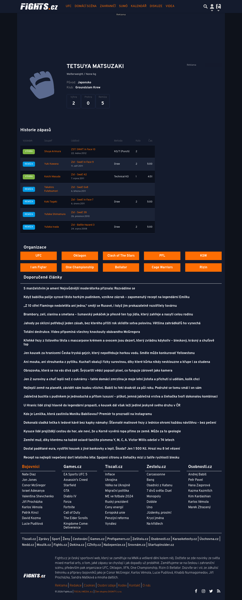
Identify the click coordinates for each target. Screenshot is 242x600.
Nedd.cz (28, 545)
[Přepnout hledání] (205, 6)
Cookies (89, 586)
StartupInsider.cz (161, 545)
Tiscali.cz (29, 539)
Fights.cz (60, 545)
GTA (66, 491)
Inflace (110, 475)
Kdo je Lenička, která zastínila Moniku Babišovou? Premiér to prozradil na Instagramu (88, 414)
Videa (170, 6)
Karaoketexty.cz (185, 539)
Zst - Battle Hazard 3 (82, 225)
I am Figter (38, 267)
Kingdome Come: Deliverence (75, 526)
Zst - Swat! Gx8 (79, 187)
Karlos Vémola (32, 507)
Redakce (75, 586)
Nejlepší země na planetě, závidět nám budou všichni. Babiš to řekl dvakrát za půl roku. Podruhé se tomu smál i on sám (113, 388)
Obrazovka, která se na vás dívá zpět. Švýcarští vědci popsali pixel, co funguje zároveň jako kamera (98, 371)
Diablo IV (69, 497)
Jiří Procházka (32, 502)
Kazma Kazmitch (200, 491)
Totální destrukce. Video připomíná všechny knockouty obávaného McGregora (82, 332)
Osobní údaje (106, 586)
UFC (68, 6)
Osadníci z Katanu (159, 485)
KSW (203, 256)
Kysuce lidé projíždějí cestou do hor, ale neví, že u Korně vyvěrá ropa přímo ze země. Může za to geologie (102, 432)
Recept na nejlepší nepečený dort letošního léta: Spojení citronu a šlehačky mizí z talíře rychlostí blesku (101, 458)
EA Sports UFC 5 (75, 475)
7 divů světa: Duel (159, 491)
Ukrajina (111, 480)
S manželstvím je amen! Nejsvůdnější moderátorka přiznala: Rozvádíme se (79, 289)
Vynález (111, 524)
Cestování (80, 539)
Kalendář (139, 6)
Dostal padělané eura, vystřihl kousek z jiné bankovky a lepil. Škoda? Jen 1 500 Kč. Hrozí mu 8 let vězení (102, 449)
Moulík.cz (44, 545)
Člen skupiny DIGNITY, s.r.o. (108, 591)
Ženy (66, 539)
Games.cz (97, 539)
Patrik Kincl (30, 513)
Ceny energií (114, 507)
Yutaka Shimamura (54, 214)
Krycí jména (155, 518)
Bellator (121, 267)
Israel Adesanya (33, 491)
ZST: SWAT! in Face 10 (83, 149)
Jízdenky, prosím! (159, 513)
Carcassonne (156, 475)
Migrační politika (117, 491)
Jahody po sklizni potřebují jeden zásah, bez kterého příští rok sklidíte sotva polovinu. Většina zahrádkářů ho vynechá (112, 323)
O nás (147, 586)
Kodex (123, 586)
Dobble (152, 502)
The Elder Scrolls (75, 518)
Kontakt (135, 586)
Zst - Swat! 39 (79, 212)
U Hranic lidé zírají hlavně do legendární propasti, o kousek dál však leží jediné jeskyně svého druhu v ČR (102, 406)
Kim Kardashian (199, 497)
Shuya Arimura (52, 151)
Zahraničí (108, 6)
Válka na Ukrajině (117, 485)
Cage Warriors (162, 267)
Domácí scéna (86, 6)
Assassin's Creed (75, 480)
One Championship (80, 267)
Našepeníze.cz (114, 545)
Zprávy (44, 539)
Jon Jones (29, 480)
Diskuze (156, 6)
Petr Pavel (195, 480)
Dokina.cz (77, 545)
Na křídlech (155, 524)
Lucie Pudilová (32, 524)
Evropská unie (115, 513)
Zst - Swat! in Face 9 (82, 162)
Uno (149, 507)
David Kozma (31, 518)
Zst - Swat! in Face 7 (82, 199)
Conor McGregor (34, 485)
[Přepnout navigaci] (212, 6)
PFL (162, 256)
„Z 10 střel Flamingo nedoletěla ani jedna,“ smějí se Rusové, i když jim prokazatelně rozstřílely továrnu (100, 306)
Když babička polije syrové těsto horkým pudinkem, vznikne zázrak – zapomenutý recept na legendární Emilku (106, 297)
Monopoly (154, 497)
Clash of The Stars (120, 256)
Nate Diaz (29, 475)
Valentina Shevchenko (38, 497)
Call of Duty (71, 513)
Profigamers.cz (118, 539)
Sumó (123, 6)
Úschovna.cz (209, 539)
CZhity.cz (94, 545)
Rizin (203, 267)
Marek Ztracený (199, 507)
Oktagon (79, 256)
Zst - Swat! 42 (79, 174)
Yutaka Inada (51, 227)
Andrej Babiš (197, 475)
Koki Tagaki (50, 201)
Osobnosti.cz (160, 539)
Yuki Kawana (51, 164)
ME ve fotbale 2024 (119, 497)
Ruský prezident (116, 502)
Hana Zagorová (199, 485)
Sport (56, 539)
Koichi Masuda (52, 176)
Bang (150, 480)
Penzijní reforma (117, 518)
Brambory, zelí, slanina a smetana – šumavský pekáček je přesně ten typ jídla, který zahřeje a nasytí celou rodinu (108, 315)
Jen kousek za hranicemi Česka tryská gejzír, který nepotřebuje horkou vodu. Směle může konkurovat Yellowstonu (109, 353)
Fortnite (69, 507)
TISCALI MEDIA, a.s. (83, 591)
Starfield (69, 485)
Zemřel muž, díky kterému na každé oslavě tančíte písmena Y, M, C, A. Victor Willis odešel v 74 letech (99, 440)
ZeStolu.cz (140, 539)
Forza (67, 502)
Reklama (61, 586)
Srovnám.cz (137, 545)
